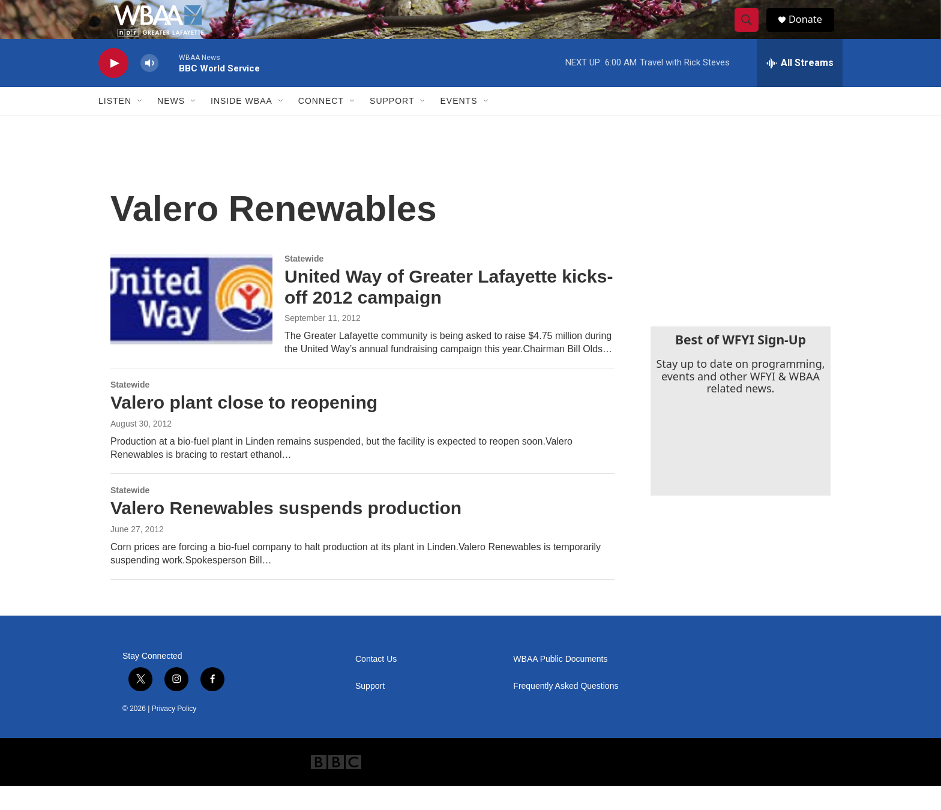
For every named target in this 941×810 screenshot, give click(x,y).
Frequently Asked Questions (565, 710)
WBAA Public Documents (560, 683)
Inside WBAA (241, 125)
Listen (114, 125)
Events (458, 125)
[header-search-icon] (751, 32)
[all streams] (800, 87)
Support (392, 125)
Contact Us (376, 683)
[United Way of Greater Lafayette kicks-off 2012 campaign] (191, 323)
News (171, 125)
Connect (321, 125)
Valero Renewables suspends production (285, 532)
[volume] (149, 87)
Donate (812, 31)
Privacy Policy (174, 732)
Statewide (303, 282)
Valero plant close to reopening (243, 426)
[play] (113, 87)
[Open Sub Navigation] (140, 125)
